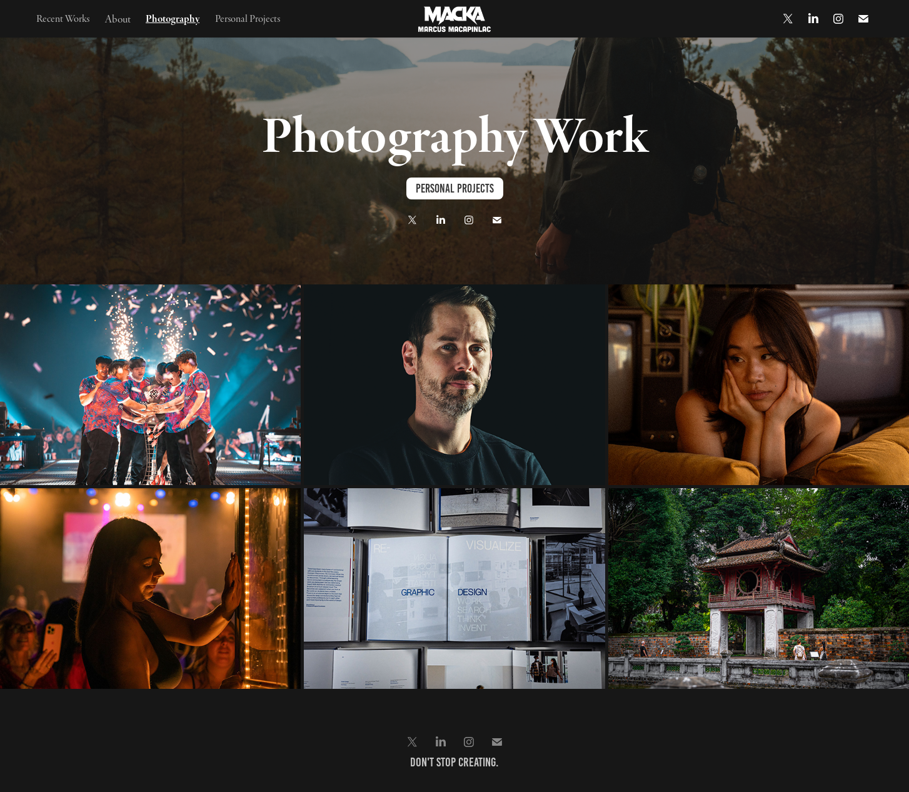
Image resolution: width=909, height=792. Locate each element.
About (118, 18)
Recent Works (62, 18)
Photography (172, 18)
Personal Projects (247, 18)
